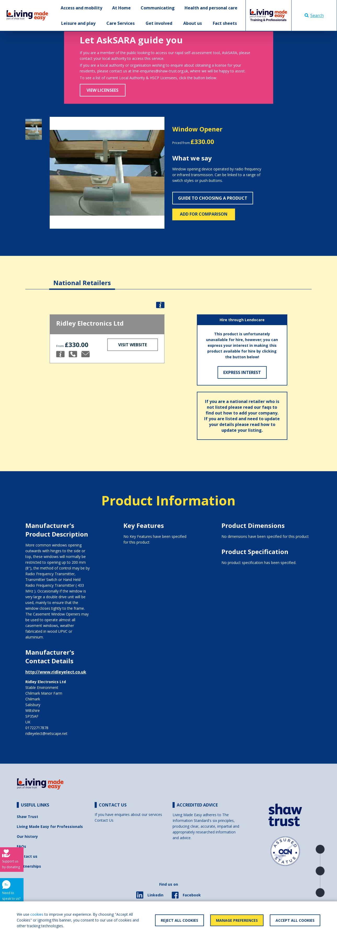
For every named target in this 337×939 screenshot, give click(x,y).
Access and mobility (81, 8)
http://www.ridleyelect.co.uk (55, 672)
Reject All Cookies (179, 920)
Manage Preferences (237, 920)
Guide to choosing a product (212, 198)
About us (192, 23)
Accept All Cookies (295, 920)
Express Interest (242, 372)
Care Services (120, 23)
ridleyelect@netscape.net (46, 733)
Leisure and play (78, 23)
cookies (36, 914)
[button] (58, 173)
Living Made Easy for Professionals (50, 826)
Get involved (159, 23)
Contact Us (104, 820)
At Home (121, 8)
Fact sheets (225, 23)
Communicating (158, 8)
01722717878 (36, 727)
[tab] (82, 278)
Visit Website (132, 345)
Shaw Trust (27, 816)
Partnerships (29, 866)
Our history (27, 836)
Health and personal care (211, 8)
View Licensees (102, 90)
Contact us (27, 856)
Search (314, 15)
